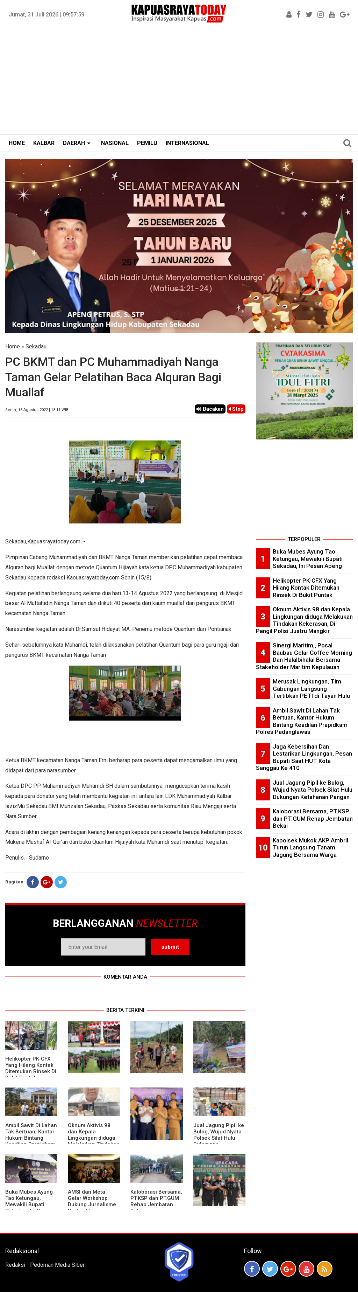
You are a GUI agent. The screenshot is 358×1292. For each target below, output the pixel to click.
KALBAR (44, 143)
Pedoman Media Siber (57, 1265)
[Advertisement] (179, 82)
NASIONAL (115, 143)
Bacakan (210, 409)
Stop (236, 409)
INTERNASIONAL (187, 143)
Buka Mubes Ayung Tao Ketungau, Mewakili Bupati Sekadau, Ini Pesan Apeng (29, 1204)
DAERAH (74, 143)
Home (12, 346)
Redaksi (15, 1265)
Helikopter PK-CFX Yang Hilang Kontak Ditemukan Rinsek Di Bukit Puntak (30, 1068)
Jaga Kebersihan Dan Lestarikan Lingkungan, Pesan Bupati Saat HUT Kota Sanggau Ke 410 (304, 757)
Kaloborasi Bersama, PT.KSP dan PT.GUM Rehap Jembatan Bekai (156, 1201)
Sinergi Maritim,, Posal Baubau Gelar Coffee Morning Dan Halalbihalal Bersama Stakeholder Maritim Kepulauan (304, 656)
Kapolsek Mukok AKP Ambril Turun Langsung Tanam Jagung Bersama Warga (310, 847)
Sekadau (36, 346)
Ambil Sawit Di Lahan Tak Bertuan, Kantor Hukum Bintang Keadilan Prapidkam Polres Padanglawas (31, 1138)
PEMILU (147, 143)
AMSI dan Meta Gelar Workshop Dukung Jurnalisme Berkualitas (92, 1201)
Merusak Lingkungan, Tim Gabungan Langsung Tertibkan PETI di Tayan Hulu (311, 688)
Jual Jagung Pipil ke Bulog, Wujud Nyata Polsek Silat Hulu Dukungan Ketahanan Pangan (218, 1138)
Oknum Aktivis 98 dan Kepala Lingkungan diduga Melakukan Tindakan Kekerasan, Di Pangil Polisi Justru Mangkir (304, 620)
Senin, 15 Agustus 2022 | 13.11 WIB (37, 410)
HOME (17, 143)
